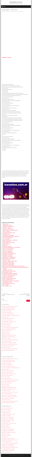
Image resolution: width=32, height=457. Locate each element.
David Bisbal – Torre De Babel (8, 256)
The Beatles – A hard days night (8, 226)
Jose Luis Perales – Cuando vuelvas (9, 242)
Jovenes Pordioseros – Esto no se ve (9, 283)
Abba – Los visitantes (6, 231)
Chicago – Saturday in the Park (8, 279)
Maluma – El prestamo (6, 241)
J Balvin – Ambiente (6, 243)
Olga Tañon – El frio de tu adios (8, 262)
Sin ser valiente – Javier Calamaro (8, 263)
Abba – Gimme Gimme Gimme (8, 252)
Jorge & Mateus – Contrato (7, 272)
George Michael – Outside (7, 225)
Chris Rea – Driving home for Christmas (9, 278)
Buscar (28, 300)
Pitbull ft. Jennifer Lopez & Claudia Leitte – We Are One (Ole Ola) (13, 266)
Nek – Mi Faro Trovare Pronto (8, 237)
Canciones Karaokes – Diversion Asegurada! (16, 11)
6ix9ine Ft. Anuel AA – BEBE (7, 277)
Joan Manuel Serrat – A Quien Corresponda (10, 230)
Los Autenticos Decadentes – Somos (9, 232)
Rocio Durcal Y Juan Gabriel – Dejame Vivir (10, 274)
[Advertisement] (16, 21)
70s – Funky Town (6, 284)
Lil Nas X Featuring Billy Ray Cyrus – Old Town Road (11, 247)
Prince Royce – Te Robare (7, 246)
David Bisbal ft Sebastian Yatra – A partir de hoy (11, 236)
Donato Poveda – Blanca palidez (8, 235)
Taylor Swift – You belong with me (8, 264)
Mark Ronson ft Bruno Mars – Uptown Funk (10, 240)
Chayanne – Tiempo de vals (7, 251)
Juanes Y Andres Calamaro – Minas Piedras (10, 273)
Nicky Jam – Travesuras (7, 227)
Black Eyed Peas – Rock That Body (8, 258)
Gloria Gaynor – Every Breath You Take (9, 253)
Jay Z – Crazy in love (6, 238)
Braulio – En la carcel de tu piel (8, 248)
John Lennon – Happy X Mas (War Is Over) (10, 261)
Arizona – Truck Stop (6, 259)
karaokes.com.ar (16, 2)
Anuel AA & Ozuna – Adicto (7, 282)
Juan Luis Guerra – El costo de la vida (9, 257)
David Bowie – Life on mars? (7, 269)
